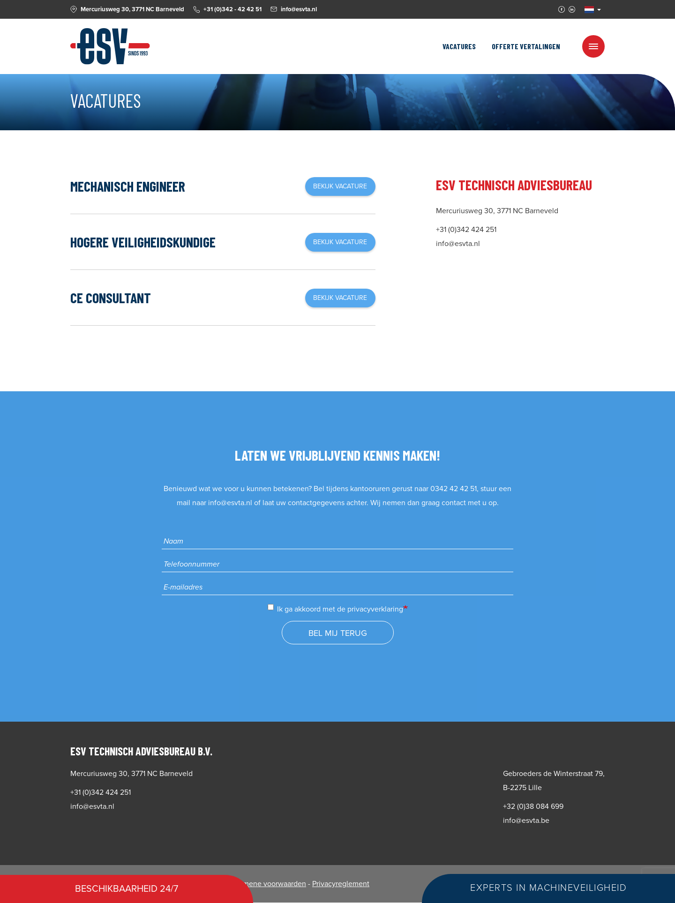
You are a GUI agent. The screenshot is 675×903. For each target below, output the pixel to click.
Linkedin (572, 9)
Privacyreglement (340, 883)
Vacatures (459, 46)
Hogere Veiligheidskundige (143, 241)
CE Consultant (110, 297)
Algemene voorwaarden (266, 883)
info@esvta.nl (230, 502)
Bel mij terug (337, 633)
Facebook (561, 9)
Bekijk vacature (340, 186)
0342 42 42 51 (453, 488)
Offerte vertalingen (526, 46)
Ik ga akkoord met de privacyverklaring (335, 609)
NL (589, 9)
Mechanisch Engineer (127, 186)
